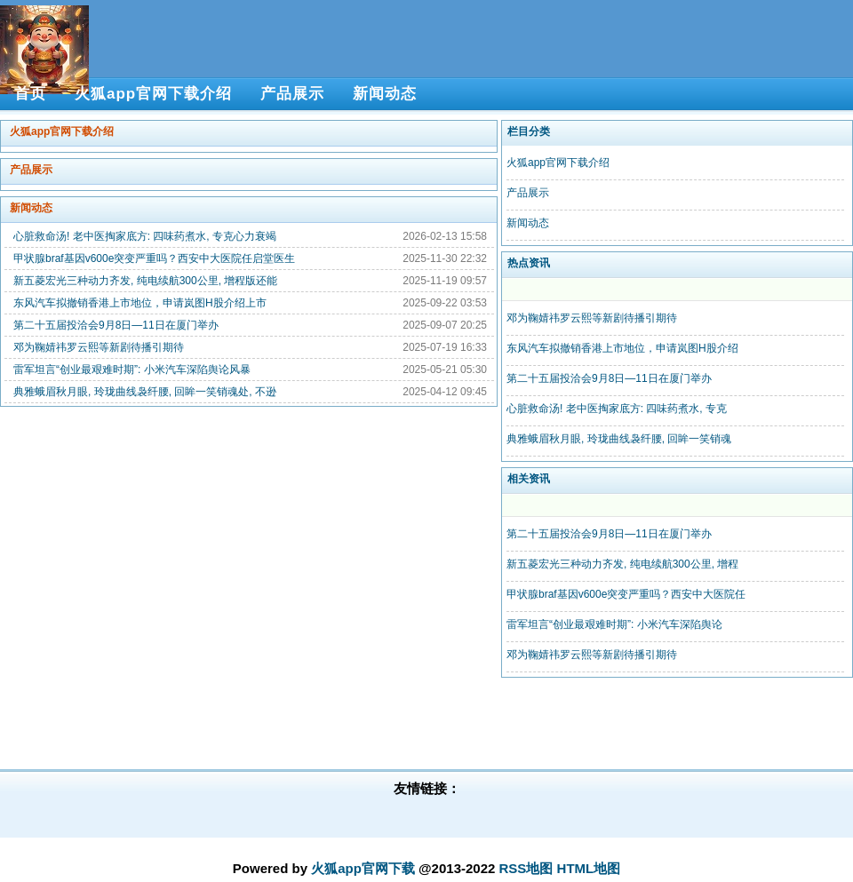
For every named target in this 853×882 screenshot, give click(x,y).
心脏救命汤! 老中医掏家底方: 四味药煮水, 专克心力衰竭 (144, 236)
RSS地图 (526, 868)
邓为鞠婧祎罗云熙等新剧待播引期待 (98, 347)
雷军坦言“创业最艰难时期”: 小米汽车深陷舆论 (614, 624)
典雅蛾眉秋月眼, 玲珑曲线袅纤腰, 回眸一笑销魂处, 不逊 (144, 391)
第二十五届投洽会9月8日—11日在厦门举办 (116, 325)
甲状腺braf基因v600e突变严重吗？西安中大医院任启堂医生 (154, 258)
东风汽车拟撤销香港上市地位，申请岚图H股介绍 (622, 348)
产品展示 (31, 169)
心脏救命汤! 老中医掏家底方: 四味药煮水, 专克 (616, 408)
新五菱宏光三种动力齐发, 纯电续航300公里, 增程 (622, 564)
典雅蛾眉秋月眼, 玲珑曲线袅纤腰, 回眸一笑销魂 (618, 439)
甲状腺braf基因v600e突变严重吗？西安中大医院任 (625, 594)
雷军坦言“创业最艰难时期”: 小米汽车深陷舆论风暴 (132, 369)
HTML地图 (589, 868)
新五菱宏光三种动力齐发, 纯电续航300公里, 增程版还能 (145, 280)
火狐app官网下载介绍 (62, 131)
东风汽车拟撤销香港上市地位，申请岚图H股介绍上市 (140, 303)
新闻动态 (31, 208)
